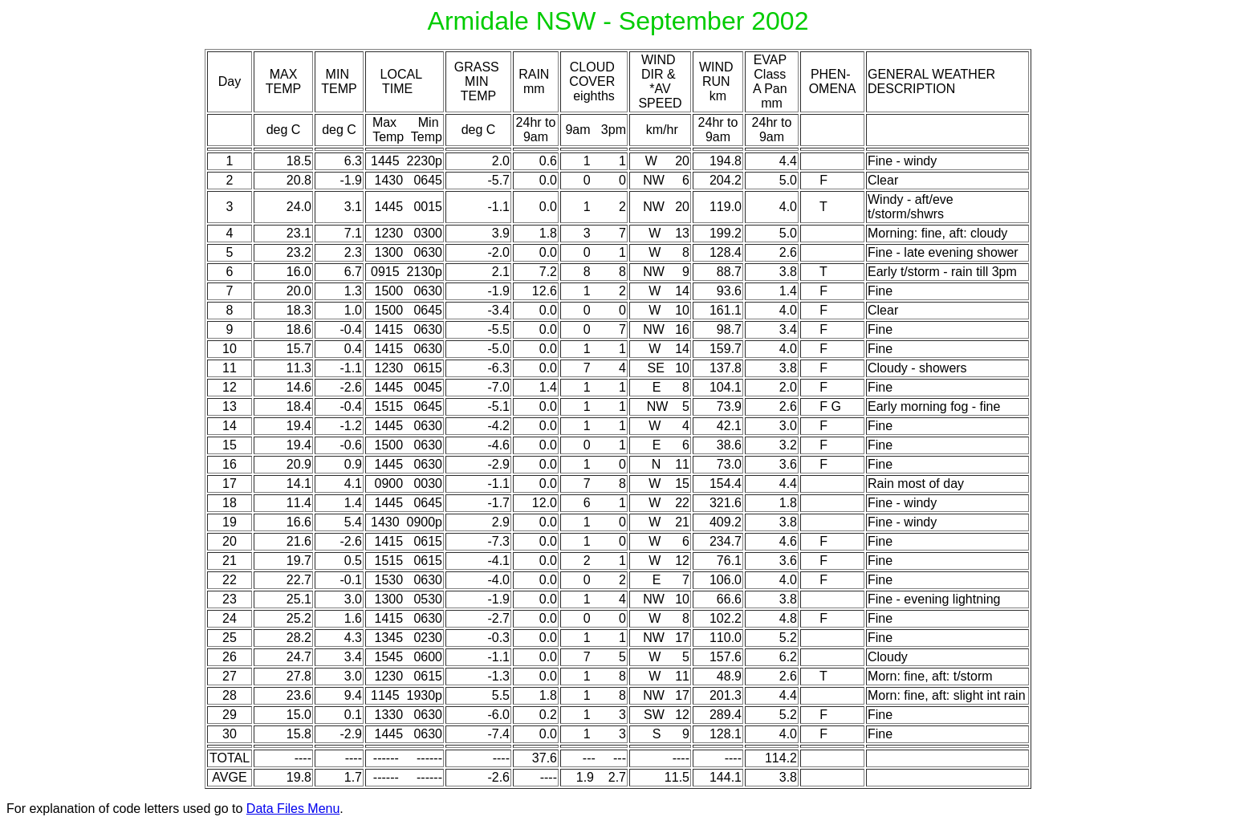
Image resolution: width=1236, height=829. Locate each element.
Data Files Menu (293, 808)
